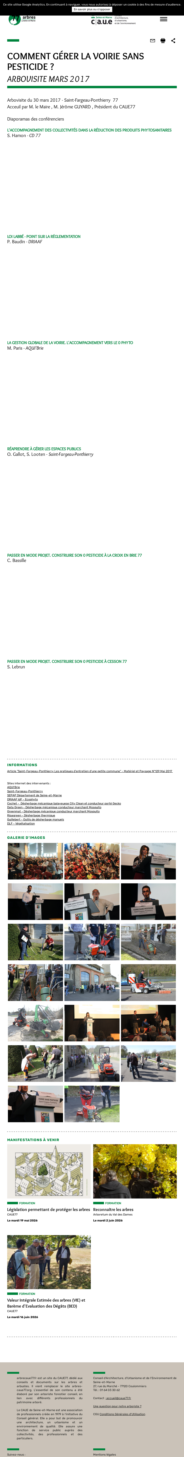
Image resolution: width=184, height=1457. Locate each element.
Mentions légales (104, 1454)
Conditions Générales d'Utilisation (122, 1414)
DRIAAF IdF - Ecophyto (22, 799)
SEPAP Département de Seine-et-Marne (34, 795)
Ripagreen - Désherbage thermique (31, 815)
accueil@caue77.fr (118, 1398)
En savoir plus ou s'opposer (92, 9)
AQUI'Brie (13, 787)
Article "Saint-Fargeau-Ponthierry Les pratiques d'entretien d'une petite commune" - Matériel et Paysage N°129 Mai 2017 (90, 771)
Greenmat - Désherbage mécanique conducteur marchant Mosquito (53, 811)
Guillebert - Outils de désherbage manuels (35, 819)
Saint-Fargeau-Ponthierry (25, 791)
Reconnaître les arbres (113, 1209)
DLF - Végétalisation (21, 823)
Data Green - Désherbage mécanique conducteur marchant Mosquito (54, 807)
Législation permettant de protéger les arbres (48, 1209)
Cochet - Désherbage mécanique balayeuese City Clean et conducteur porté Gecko (64, 803)
